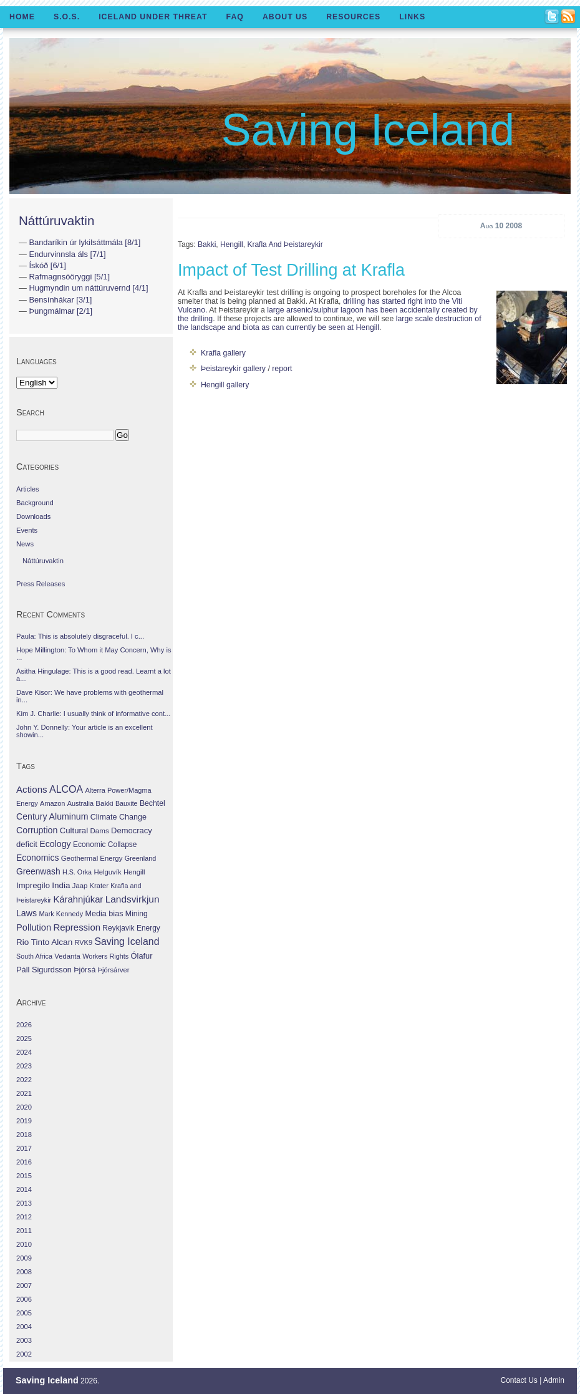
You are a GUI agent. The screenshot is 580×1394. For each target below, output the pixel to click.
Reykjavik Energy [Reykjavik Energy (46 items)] (131, 928)
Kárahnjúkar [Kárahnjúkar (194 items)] (79, 899)
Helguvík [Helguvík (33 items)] (107, 872)
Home (22, 16)
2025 (24, 1038)
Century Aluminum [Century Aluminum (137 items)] (52, 816)
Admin (553, 1380)
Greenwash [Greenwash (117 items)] (38, 871)
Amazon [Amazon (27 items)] (52, 803)
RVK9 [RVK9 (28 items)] (84, 942)
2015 (24, 1175)
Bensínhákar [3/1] (60, 299)
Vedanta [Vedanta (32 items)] (67, 956)
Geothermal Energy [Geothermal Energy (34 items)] (92, 858)
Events (26, 530)
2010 (24, 1244)
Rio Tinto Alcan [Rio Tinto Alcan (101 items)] (44, 942)
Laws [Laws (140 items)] (26, 913)
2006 (24, 1299)
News (25, 544)
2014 (24, 1189)
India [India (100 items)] (61, 885)
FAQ (235, 16)
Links (412, 16)
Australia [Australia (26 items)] (80, 803)
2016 (24, 1162)
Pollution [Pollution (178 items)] (33, 927)
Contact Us (519, 1380)
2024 (24, 1052)
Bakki (207, 244)
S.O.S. (67, 16)
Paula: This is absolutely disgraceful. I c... (80, 636)
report (282, 368)
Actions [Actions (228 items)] (31, 789)
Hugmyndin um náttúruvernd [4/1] (88, 288)
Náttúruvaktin (56, 220)
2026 (24, 1025)
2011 (24, 1230)
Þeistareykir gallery (233, 368)
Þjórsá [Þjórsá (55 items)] (84, 970)
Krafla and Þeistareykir (284, 244)
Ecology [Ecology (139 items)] (54, 844)
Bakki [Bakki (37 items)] (104, 803)
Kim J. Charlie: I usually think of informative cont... (93, 713)
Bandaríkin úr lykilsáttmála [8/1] (84, 242)
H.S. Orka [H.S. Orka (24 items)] (77, 872)
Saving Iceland (368, 130)
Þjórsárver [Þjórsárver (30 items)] (114, 970)
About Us (285, 16)
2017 (24, 1148)
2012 (24, 1217)
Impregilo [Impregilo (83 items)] (33, 885)
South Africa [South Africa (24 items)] (34, 956)
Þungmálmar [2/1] (60, 311)
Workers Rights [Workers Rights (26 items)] (105, 956)
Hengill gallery (225, 384)
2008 (24, 1271)
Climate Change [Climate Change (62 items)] (118, 817)
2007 (24, 1285)
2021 (24, 1093)
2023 (24, 1066)
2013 (24, 1203)
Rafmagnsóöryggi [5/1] (69, 276)
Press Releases (40, 584)
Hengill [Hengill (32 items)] (134, 872)
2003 (24, 1340)
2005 (24, 1313)
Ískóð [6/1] (47, 265)
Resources (353, 16)
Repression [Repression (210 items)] (76, 927)
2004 (24, 1326)
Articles (27, 489)
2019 (24, 1121)
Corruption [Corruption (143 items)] (36, 830)
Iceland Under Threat (153, 16)
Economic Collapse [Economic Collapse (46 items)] (105, 844)
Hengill (231, 244)
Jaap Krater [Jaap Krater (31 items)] (90, 885)
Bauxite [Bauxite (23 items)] (126, 803)
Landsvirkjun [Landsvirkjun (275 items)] (132, 899)
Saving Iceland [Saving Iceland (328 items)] (126, 941)
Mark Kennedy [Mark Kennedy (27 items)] (61, 913)
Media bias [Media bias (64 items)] (104, 913)
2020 (24, 1107)
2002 (24, 1354)
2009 (24, 1258)
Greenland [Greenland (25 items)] (140, 858)
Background (35, 502)
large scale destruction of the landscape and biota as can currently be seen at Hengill (329, 323)
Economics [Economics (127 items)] (37, 858)
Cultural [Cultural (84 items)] (74, 830)
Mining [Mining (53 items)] (136, 913)
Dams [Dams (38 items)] (99, 830)
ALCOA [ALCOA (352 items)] (66, 789)
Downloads (33, 516)
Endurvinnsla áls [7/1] (67, 254)
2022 (24, 1079)
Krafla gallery (223, 353)
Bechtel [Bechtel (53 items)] (152, 803)
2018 (24, 1134)
